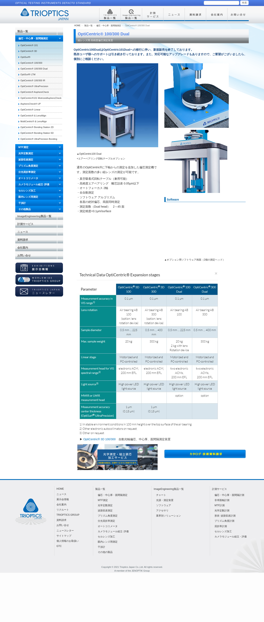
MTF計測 (219, 554)
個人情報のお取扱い (68, 590)
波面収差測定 (25, 159)
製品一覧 (22, 31)
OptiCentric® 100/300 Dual (34, 68)
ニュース (22, 231)
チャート (161, 544)
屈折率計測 (220, 575)
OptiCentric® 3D (28, 51)
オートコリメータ (28, 178)
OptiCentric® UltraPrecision (34, 86)
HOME (77, 75)
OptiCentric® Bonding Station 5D (37, 133)
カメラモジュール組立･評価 (33, 184)
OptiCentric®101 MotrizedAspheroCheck (40, 98)
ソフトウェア (163, 554)
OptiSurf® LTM (27, 74)
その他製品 (24, 209)
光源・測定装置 (164, 549)
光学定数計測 (221, 559)
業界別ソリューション (168, 565)
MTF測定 (23, 147)
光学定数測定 (25, 153)
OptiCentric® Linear (30, 109)
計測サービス (25, 224)
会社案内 (22, 247)
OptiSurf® (25, 57)
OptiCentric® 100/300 (31, 63)
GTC (59, 595)
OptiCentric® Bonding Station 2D (37, 127)
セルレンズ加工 (27, 190)
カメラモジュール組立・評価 (230, 585)
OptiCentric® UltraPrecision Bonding (38, 139)
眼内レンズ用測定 (28, 196)
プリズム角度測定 (28, 165)
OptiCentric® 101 (29, 45)
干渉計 (22, 203)
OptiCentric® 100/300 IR (32, 80)
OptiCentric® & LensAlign (33, 115)
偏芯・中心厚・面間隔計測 (229, 544)
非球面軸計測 (221, 549)
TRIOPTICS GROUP (68, 564)
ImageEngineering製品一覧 (34, 216)
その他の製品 (105, 601)
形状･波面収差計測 (225, 565)
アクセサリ (162, 559)
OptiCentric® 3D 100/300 (99, 488)
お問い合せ (24, 255)
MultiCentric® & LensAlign (33, 121)
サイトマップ (64, 585)
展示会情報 (63, 548)
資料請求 (22, 239)
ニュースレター (65, 579)
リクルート (63, 558)
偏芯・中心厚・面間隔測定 (33, 38)
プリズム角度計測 (224, 570)
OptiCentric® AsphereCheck (34, 92)
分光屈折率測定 (27, 172)
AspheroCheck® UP (30, 104)
